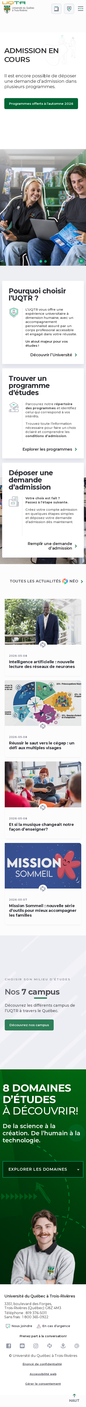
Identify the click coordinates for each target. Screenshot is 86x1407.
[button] (40, 261)
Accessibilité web (43, 1374)
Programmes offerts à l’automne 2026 (41, 104)
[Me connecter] (69, 9)
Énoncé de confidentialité (42, 1364)
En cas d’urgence (53, 1326)
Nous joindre (18, 1326)
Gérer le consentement (43, 1383)
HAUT (74, 1398)
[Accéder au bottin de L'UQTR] (56, 9)
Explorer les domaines (37, 1169)
